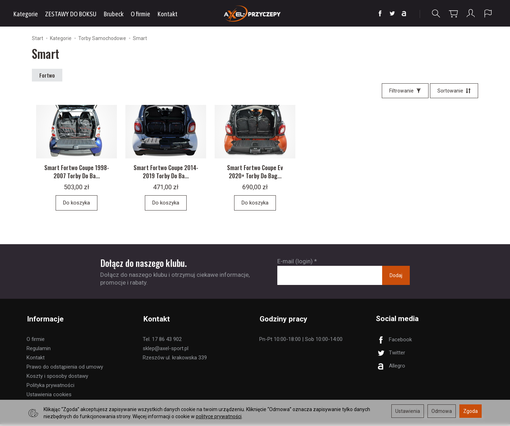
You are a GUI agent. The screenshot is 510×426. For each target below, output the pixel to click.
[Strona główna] (255, 13)
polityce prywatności (219, 416)
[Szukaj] (436, 14)
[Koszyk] (453, 14)
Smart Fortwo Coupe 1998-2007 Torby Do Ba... (76, 174)
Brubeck (113, 14)
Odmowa (441, 411)
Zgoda (470, 411)
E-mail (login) (295, 264)
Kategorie (25, 14)
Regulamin (39, 350)
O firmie (140, 14)
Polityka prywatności (50, 387)
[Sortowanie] (454, 90)
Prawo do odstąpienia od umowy (65, 368)
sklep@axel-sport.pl (165, 350)
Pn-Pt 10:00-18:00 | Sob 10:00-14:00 (300, 341)
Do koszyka (76, 205)
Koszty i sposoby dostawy (57, 378)
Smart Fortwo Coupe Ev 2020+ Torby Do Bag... (255, 174)
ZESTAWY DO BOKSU (70, 14)
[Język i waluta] (488, 14)
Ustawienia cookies (49, 396)
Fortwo (47, 75)
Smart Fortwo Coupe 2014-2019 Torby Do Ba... (166, 174)
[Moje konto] (471, 14)
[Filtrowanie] (405, 90)
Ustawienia (407, 411)
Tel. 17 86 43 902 (162, 341)
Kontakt (167, 14)
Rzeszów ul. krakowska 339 (175, 359)
